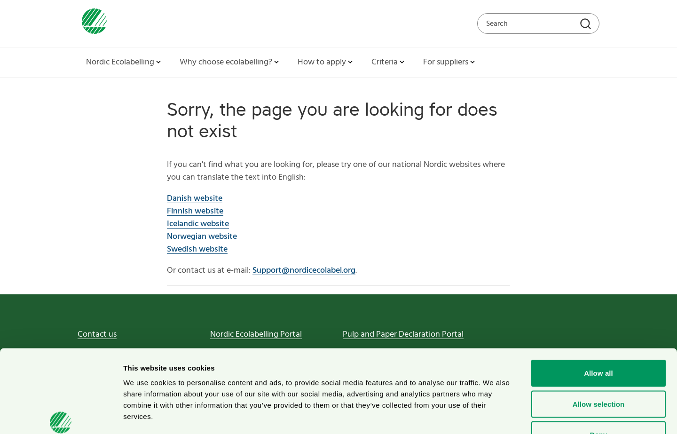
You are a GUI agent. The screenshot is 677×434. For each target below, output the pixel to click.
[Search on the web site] (538, 23)
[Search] (586, 24)
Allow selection (599, 342)
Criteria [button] (388, 62)
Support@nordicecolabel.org (303, 270)
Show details (493, 415)
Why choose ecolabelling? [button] (230, 62)
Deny (598, 372)
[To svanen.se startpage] (92, 23)
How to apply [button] (326, 62)
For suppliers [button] (450, 62)
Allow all (598, 311)
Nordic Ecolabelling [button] (124, 62)
